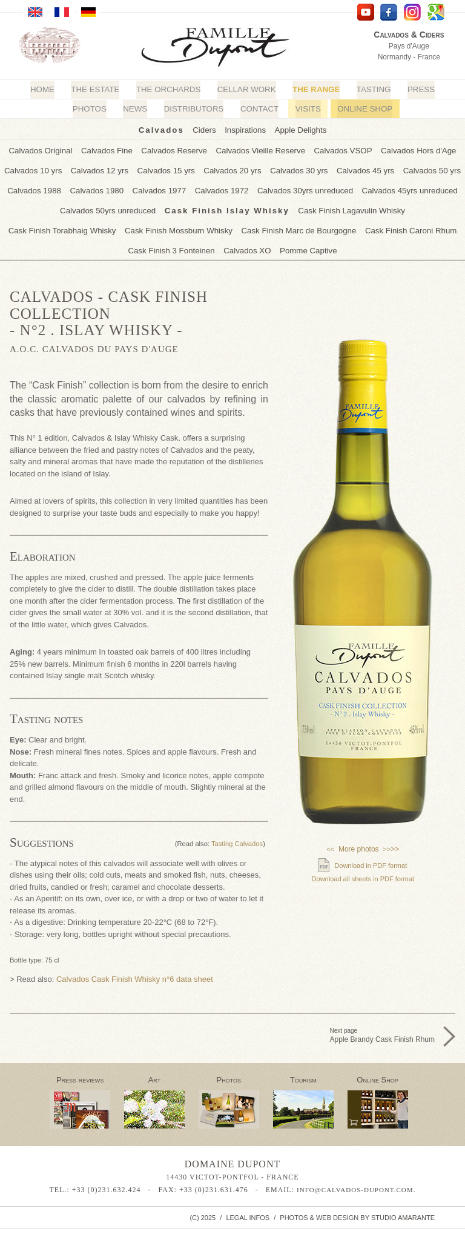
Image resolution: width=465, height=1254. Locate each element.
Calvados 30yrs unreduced (304, 188)
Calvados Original (44, 149)
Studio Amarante (403, 1212)
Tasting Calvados (237, 839)
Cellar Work (246, 89)
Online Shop (363, 108)
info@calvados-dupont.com (355, 1185)
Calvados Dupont (225, 48)
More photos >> (362, 845)
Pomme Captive (260, 246)
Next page (382, 1031)
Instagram (412, 12)
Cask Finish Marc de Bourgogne (193, 227)
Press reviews (80, 1075)
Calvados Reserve (175, 149)
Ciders (205, 129)
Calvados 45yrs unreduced (406, 188)
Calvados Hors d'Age (415, 149)
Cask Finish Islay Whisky (170, 207)
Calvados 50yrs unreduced (53, 207)
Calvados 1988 (38, 188)
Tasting (371, 89)
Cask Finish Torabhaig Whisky (406, 207)
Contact (259, 108)
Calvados (162, 129)
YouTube (365, 12)
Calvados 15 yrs (167, 168)
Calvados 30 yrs (297, 168)
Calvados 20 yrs (232, 168)
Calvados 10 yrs (36, 168)
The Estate (97, 89)
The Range (314, 89)
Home (46, 89)
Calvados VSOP (340, 149)
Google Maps (436, 12)
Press (417, 89)
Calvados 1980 (99, 188)
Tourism (303, 1075)
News (136, 108)
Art (154, 1075)
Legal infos (247, 1212)
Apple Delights (299, 129)
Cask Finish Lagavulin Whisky (292, 207)
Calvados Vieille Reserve (259, 149)
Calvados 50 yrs (428, 168)
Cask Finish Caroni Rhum (303, 227)
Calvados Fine (109, 149)
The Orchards (169, 89)
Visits (306, 108)
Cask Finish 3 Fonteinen (399, 227)
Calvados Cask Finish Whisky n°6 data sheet (134, 974)
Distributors (194, 108)
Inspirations (245, 129)
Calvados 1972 (222, 188)
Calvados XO (200, 246)
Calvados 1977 (160, 188)
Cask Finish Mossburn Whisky (75, 227)
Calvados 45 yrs (363, 168)
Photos (91, 108)
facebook (389, 12)
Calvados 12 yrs (102, 168)
